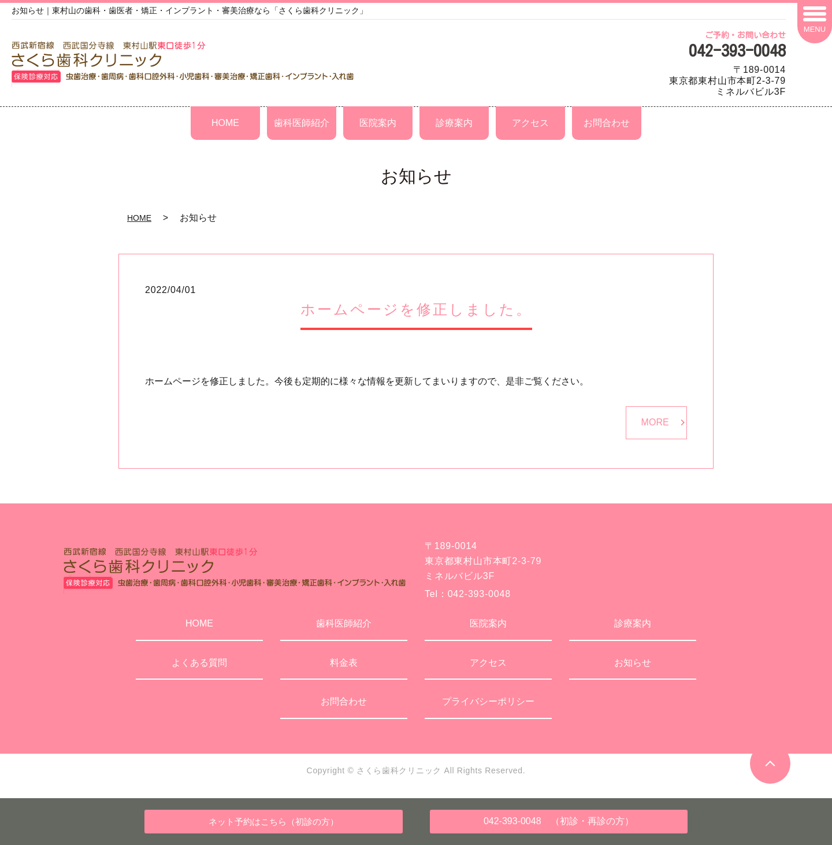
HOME (225, 123)
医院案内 (377, 123)
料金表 (344, 663)
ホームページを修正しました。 (416, 309)
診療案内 (454, 123)
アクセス (530, 123)
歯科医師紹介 (301, 123)
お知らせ (632, 663)
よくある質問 (199, 663)
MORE (655, 422)
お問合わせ (607, 123)
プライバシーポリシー (488, 701)
